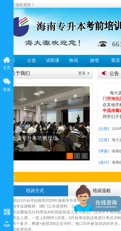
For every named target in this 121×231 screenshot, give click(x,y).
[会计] (104, 162)
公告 (31, 60)
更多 (82, 73)
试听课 (52, 60)
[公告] (104, 128)
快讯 (73, 60)
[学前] (104, 151)
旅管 (94, 60)
